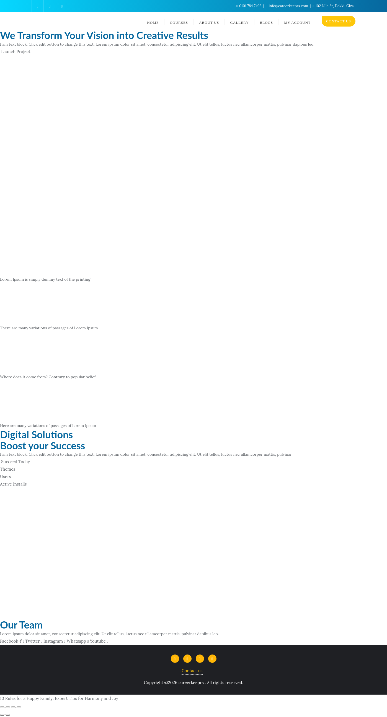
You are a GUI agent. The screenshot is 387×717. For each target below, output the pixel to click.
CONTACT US (338, 21)
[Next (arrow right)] (8, 715)
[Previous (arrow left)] (2, 715)
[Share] (8, 707)
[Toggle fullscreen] (13, 707)
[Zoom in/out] (19, 707)
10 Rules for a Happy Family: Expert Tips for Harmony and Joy (59, 698)
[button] (15, 51)
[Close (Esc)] (2, 707)
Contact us (192, 670)
